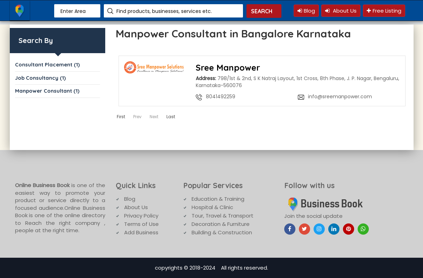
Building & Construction (222, 232)
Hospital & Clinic (212, 207)
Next (154, 117)
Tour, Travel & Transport (222, 215)
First (121, 117)
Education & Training (218, 198)
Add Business (141, 232)
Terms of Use (141, 224)
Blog (306, 10)
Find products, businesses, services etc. (164, 11)
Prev (137, 117)
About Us (341, 10)
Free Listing (384, 10)
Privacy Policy (141, 215)
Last (170, 117)
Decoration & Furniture (221, 224)
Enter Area (73, 11)
